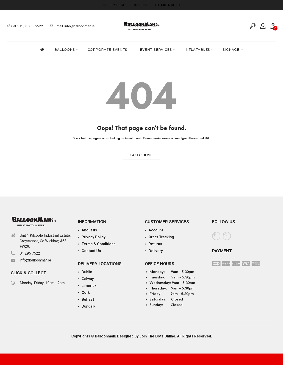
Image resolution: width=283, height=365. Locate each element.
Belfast (88, 299)
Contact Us (91, 251)
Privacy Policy (93, 237)
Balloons (64, 50)
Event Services (156, 50)
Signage (231, 50)
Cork (86, 292)
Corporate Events (107, 50)
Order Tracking (161, 237)
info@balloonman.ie (35, 260)
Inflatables (197, 50)
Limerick (89, 286)
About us (89, 230)
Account (156, 230)
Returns (155, 244)
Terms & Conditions (99, 244)
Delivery (156, 251)
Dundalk (88, 306)
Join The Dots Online (157, 336)
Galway (88, 279)
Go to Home (141, 155)
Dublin (87, 272)
